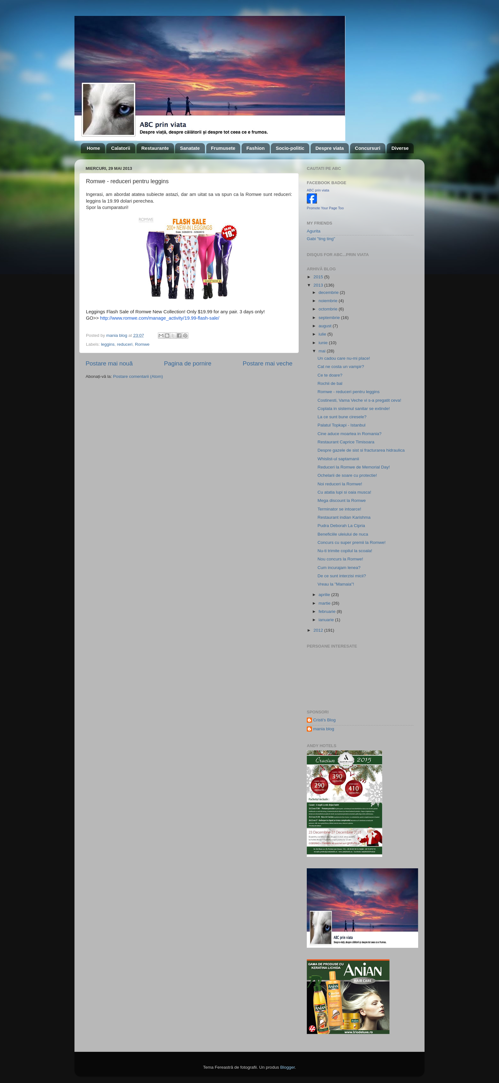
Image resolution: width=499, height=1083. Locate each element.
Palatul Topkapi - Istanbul (342, 425)
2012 (318, 630)
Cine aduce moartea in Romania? (350, 433)
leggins (108, 344)
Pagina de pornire (187, 363)
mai (323, 351)
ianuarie (327, 619)
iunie (324, 342)
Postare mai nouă (109, 363)
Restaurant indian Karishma (344, 517)
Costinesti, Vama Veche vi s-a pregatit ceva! (359, 400)
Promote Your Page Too (325, 208)
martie (325, 603)
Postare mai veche (267, 363)
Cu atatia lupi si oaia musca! (344, 492)
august (326, 325)
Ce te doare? (330, 375)
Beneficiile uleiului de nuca (343, 534)
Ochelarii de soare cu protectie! (347, 475)
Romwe (142, 344)
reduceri (125, 344)
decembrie (329, 292)
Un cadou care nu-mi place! (344, 358)
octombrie (329, 309)
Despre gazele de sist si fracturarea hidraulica (361, 450)
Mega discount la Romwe (342, 500)
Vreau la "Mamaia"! (336, 584)
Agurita (313, 231)
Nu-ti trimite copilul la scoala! (345, 550)
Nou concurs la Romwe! (340, 559)
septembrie (330, 317)
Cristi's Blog (324, 720)
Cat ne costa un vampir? (341, 366)
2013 (318, 285)
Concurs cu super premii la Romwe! (352, 542)
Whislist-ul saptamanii (338, 458)
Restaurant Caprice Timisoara (346, 442)
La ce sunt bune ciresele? (342, 416)
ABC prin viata (318, 190)
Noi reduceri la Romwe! (340, 484)
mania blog (323, 728)
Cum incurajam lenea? (339, 567)
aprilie (325, 594)
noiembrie (329, 300)
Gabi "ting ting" (321, 238)
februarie (328, 611)
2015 (318, 276)
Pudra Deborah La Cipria (341, 525)
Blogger (287, 1067)
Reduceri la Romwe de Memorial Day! (354, 467)
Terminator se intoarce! (339, 509)
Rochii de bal (330, 383)
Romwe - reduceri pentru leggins (349, 391)
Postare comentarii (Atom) (138, 376)
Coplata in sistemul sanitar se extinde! (354, 408)
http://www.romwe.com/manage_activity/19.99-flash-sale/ (160, 318)
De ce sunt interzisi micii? (342, 575)
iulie (323, 334)
